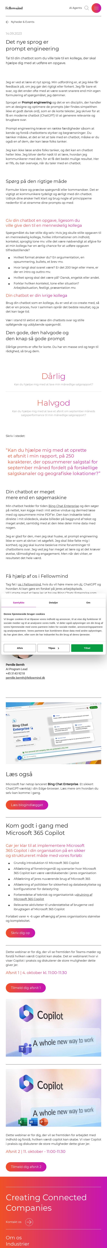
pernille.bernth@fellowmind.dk (25, 677)
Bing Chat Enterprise (64, 506)
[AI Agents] (75, 8)
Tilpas (53, 648)
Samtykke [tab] (18, 602)
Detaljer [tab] (53, 602)
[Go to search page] (86, 8)
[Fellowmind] (14, 8)
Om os (14, 1238)
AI (80, 584)
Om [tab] (88, 602)
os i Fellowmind (29, 584)
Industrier (17, 1244)
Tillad (87, 648)
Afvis (20, 648)
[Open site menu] (96, 8)
